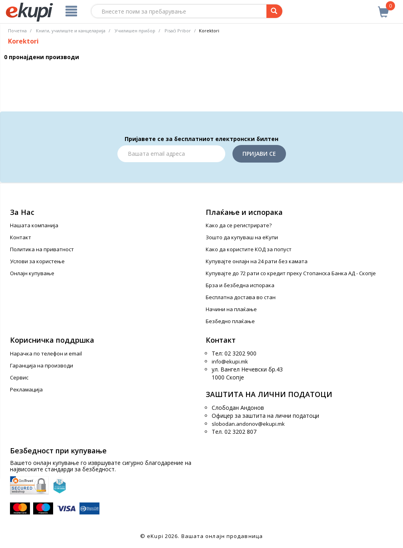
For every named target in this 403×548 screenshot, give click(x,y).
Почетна (17, 31)
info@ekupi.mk (230, 361)
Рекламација (26, 389)
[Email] (171, 153)
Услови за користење (37, 261)
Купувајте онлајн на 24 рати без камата (257, 261)
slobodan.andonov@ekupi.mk (248, 423)
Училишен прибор (135, 31)
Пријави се (259, 153)
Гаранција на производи (41, 365)
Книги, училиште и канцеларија (70, 31)
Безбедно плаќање (230, 321)
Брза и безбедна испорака (240, 285)
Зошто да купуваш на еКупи (242, 237)
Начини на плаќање (231, 309)
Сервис (19, 377)
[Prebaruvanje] (274, 11)
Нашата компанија (34, 225)
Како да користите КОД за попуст (249, 249)
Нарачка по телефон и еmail (46, 353)
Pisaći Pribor (178, 31)
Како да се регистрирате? (239, 225)
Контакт (20, 237)
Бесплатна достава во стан (241, 297)
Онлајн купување (32, 273)
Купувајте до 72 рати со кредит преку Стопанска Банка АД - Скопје (291, 273)
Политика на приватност (42, 249)
